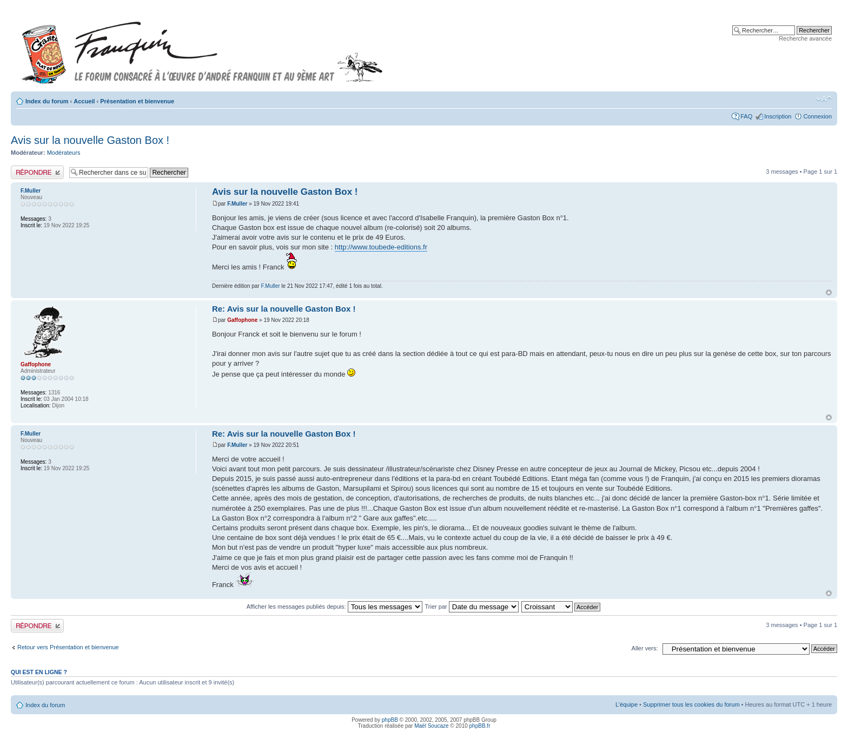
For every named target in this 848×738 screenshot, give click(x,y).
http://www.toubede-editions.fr (381, 247)
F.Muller (237, 204)
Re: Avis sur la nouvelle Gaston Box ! (284, 308)
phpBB (390, 720)
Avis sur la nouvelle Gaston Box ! (90, 140)
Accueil (84, 101)
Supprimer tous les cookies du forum (691, 704)
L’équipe (626, 704)
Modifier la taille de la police (824, 99)
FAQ (746, 116)
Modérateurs (64, 152)
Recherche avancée (805, 38)
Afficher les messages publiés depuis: (334, 606)
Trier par (472, 606)
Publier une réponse (37, 172)
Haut (829, 292)
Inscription (777, 116)
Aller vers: (645, 648)
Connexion (817, 116)
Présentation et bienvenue (137, 101)
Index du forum (46, 101)
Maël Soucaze (431, 726)
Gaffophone (242, 320)
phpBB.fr (480, 726)
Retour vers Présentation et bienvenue (68, 647)
